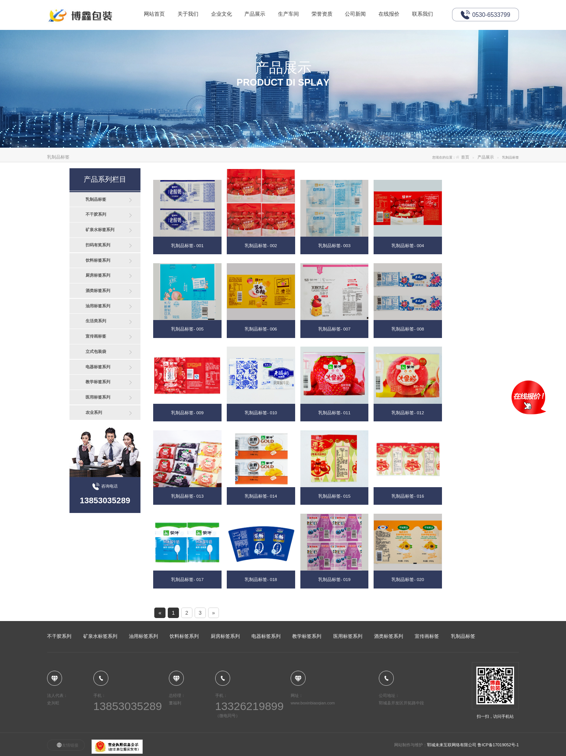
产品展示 (257, 15)
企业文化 (223, 15)
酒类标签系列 (98, 290)
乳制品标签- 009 (187, 412)
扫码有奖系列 (98, 245)
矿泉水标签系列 (100, 229)
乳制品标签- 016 (408, 496)
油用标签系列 (98, 306)
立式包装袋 (96, 351)
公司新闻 (359, 15)
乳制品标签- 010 (261, 412)
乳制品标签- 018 (261, 579)
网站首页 (154, 15)
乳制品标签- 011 (334, 412)
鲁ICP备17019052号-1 (498, 745)
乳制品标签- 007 (334, 328)
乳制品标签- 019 (334, 579)
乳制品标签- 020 (408, 579)
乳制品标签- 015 (334, 496)
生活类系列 (96, 321)
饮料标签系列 (98, 260)
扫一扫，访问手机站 (495, 690)
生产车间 (291, 15)
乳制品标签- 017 (187, 579)
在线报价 (393, 15)
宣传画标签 (96, 336)
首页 (465, 157)
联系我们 (427, 15)
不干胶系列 (96, 214)
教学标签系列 (98, 381)
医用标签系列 (98, 397)
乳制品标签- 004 (408, 245)
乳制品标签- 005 (187, 328)
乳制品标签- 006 (261, 328)
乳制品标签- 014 (261, 496)
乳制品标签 (96, 199)
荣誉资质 (325, 15)
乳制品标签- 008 (408, 328)
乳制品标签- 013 (187, 496)
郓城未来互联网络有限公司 (452, 745)
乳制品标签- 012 (408, 412)
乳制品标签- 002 (261, 245)
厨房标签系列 (98, 275)
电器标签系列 (98, 367)
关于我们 (189, 15)
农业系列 (94, 412)
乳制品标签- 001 (187, 245)
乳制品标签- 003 (334, 245)
